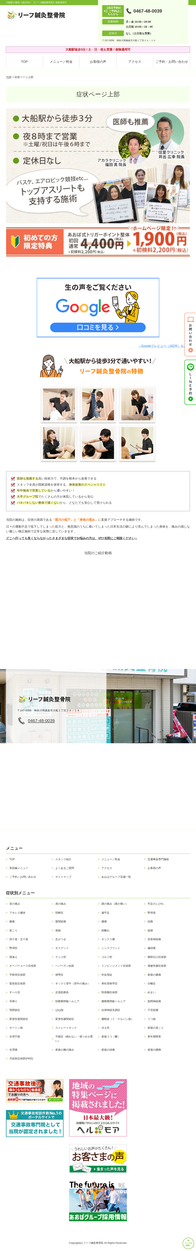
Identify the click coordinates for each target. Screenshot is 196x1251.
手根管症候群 (17, 974)
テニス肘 (60, 956)
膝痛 (12, 921)
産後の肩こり (156, 1027)
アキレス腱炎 (17, 912)
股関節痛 (60, 921)
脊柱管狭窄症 (109, 983)
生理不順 (14, 1036)
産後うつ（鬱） (110, 1036)
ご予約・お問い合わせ (171, 62)
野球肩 (152, 912)
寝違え (13, 956)
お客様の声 (98, 62)
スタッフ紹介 (63, 859)
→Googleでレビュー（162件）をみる (164, 345)
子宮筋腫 (153, 1010)
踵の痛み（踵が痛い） (114, 903)
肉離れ (105, 930)
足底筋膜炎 (62, 992)
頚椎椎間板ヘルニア (67, 1001)
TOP (24, 62)
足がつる (60, 939)
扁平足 (105, 912)
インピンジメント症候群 (116, 965)
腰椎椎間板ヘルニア (113, 1001)
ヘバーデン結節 (64, 965)
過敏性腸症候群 (157, 965)
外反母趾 (106, 974)
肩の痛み (60, 903)
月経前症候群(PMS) (21, 1058)
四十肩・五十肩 (18, 939)
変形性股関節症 (18, 1018)
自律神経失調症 (110, 1010)
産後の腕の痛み (64, 1049)
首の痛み (14, 903)
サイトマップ (63, 876)
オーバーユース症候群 (22, 965)
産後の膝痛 (154, 974)
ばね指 (59, 1010)
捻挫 (150, 930)
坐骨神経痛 (154, 939)
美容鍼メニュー (18, 868)
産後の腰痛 (154, 1049)
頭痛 (150, 921)
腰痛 (104, 921)
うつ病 (152, 1018)
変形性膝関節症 (64, 1018)
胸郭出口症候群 (157, 956)
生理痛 (13, 1049)
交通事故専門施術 (158, 859)
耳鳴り (13, 1001)
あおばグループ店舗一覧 (116, 876)
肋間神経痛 (154, 1001)
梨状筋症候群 (17, 983)
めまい (152, 992)
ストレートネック (66, 1027)
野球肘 (13, 948)
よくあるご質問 (64, 868)
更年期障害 (154, 1036)
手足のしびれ (156, 903)
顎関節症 (14, 1010)
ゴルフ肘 (106, 956)
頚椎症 (59, 912)
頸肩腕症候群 (109, 992)
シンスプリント (110, 948)
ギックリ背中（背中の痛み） (72, 983)
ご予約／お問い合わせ (22, 876)
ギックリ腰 (108, 939)
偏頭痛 (152, 948)
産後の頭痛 (108, 1049)
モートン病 (16, 1027)
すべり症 (14, 992)
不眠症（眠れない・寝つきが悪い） (74, 1038)
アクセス (134, 62)
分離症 (152, 983)
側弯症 (59, 974)
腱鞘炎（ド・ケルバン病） (117, 1018)
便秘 (58, 930)
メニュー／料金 (61, 62)
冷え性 (105, 1027)
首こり (13, 930)
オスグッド (62, 948)
